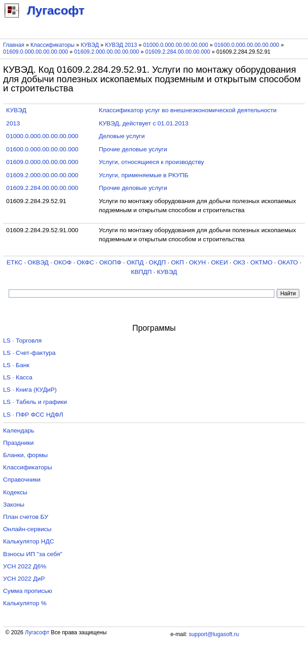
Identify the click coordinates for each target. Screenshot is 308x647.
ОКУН (197, 262)
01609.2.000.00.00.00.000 (106, 52)
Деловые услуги (122, 136)
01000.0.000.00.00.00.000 (175, 45)
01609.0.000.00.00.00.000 (35, 52)
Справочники (21, 479)
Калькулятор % (24, 603)
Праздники (18, 442)
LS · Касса (18, 377)
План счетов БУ (25, 516)
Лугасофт (37, 632)
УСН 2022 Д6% (24, 566)
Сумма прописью (27, 590)
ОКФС (85, 262)
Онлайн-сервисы (27, 529)
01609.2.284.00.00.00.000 (177, 52)
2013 (13, 123)
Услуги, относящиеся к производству (151, 162)
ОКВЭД (38, 262)
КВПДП (141, 272)
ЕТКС (15, 262)
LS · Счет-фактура (29, 352)
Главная (14, 45)
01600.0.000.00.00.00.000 (246, 45)
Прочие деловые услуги (133, 149)
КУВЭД (90, 45)
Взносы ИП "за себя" (32, 554)
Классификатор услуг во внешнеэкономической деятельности (188, 110)
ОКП (177, 262)
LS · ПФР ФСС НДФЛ (33, 414)
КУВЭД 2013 (121, 45)
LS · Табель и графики (35, 401)
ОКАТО (288, 262)
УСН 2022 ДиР (24, 578)
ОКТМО (261, 262)
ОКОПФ (110, 262)
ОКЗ (239, 262)
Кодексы (15, 492)
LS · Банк (16, 365)
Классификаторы (52, 45)
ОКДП (157, 262)
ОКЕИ (219, 262)
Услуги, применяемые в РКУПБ (144, 175)
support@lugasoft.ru (213, 634)
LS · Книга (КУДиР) (30, 389)
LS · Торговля (22, 340)
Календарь (19, 430)
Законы (14, 504)
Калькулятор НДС (28, 541)
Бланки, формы (25, 455)
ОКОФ (62, 262)
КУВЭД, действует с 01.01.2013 (144, 123)
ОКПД (135, 262)
